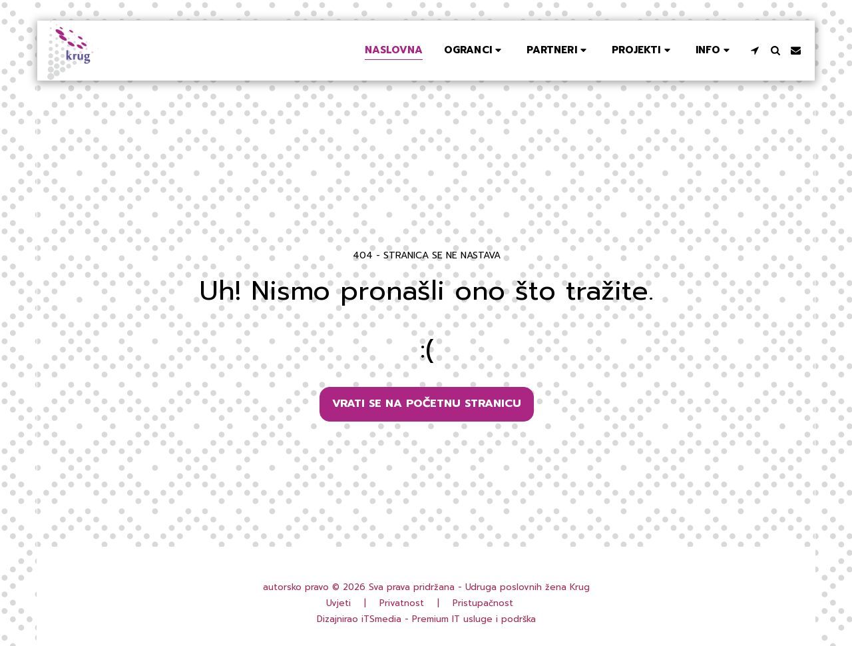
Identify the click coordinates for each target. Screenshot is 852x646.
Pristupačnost (483, 603)
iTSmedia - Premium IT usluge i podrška (448, 619)
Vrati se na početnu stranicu (426, 403)
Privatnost (401, 603)
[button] (474, 50)
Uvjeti (338, 603)
